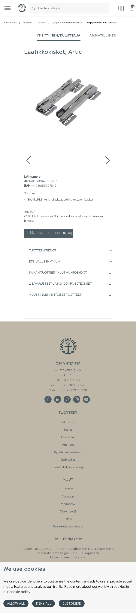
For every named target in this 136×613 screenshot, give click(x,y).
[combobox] (73, 8)
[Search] (33, 8)
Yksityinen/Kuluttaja (58, 35)
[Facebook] (48, 399)
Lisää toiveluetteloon (48, 233)
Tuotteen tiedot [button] (70, 250)
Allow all (16, 603)
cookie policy (19, 591)
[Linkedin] (57, 399)
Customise (71, 603)
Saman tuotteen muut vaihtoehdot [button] (70, 272)
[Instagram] (76, 399)
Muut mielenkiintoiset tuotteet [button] (70, 294)
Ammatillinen (102, 35)
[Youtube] (86, 399)
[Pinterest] (67, 399)
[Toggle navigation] (7, 8)
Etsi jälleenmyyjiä (70, 261)
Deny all (43, 603)
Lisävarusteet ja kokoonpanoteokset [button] (70, 283)
